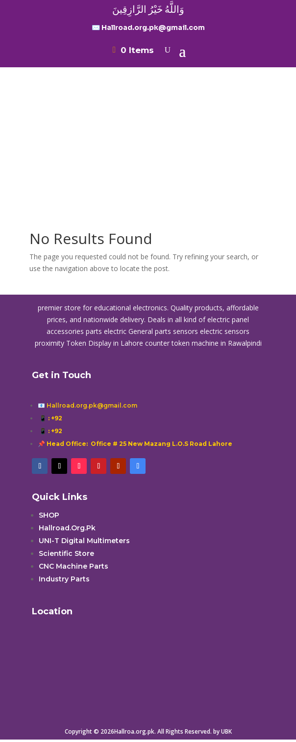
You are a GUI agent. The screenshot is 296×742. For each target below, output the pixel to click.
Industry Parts (64, 579)
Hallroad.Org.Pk (67, 527)
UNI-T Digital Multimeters (84, 540)
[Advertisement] (148, 129)
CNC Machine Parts (73, 566)
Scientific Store (66, 553)
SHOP (49, 515)
